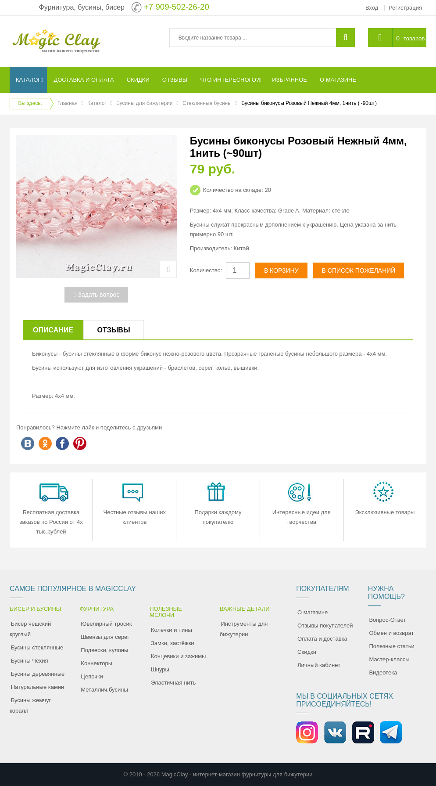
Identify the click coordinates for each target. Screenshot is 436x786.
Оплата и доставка (322, 638)
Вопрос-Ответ (387, 620)
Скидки (306, 652)
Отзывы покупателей (325, 625)
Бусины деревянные (38, 674)
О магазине (312, 612)
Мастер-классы (389, 659)
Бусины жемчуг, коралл (31, 705)
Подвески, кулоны (104, 650)
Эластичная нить (173, 682)
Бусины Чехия (29, 660)
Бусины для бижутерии (144, 103)
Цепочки (92, 676)
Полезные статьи (391, 646)
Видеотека (383, 672)
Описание (53, 330)
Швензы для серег (105, 637)
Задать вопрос (96, 294)
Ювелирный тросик (106, 623)
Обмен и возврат (391, 633)
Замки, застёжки (172, 643)
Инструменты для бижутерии (244, 629)
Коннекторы (96, 663)
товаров (414, 38)
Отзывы (113, 330)
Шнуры (160, 669)
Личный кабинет (318, 665)
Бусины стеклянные (37, 647)
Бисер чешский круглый (30, 629)
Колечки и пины (171, 630)
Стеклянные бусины (207, 103)
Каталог (97, 103)
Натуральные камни (37, 687)
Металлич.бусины (104, 689)
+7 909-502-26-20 (176, 6)
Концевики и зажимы (178, 656)
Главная (67, 103)
